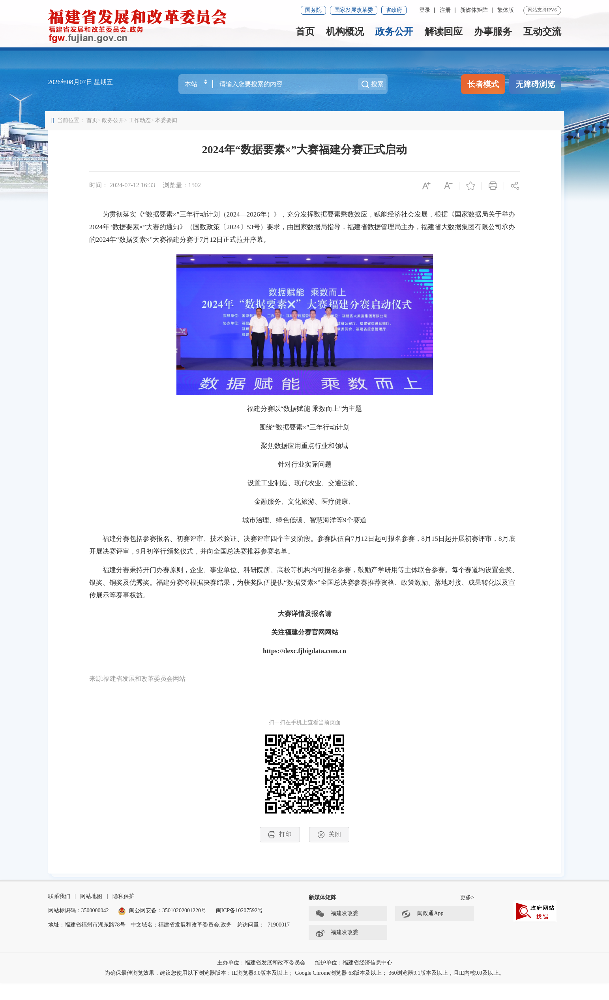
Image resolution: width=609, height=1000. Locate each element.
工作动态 (142, 128)
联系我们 (59, 913)
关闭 (329, 842)
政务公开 (394, 31)
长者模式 (483, 84)
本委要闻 (169, 128)
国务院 (313, 10)
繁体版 (505, 10)
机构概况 (345, 31)
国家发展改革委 (353, 10)
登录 (424, 10)
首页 (305, 31)
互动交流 (542, 31)
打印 (280, 842)
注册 (445, 10)
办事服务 (493, 31)
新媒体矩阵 (474, 10)
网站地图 (91, 913)
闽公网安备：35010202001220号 (162, 927)
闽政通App (422, 931)
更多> (467, 914)
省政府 (394, 10)
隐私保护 (123, 913)
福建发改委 (336, 931)
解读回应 (444, 31)
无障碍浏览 (535, 84)
